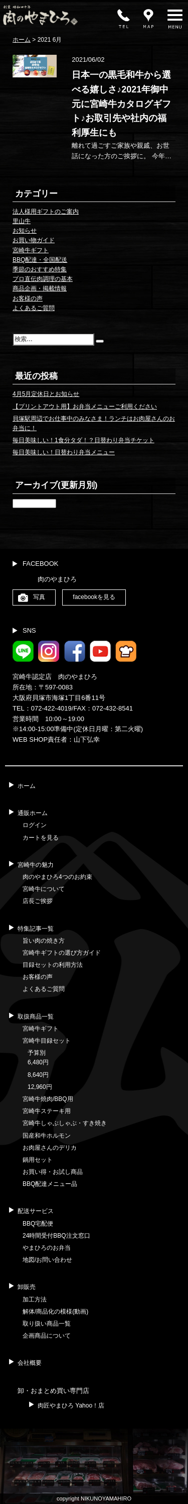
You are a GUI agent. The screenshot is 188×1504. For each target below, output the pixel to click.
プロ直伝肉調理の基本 (43, 278)
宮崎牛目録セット (47, 1040)
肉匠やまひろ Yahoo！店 (71, 1405)
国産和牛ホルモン (47, 1135)
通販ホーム (33, 813)
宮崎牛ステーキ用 (47, 1111)
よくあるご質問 (34, 308)
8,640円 (38, 1074)
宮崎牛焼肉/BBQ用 (48, 1098)
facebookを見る (94, 596)
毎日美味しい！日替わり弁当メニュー (64, 452)
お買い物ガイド (34, 240)
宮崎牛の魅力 (36, 864)
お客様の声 (28, 298)
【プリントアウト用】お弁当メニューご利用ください (85, 406)
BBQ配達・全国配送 (40, 259)
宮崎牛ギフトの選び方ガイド (62, 952)
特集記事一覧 (36, 928)
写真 (39, 596)
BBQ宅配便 (38, 1223)
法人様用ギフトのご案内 (46, 211)
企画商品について (47, 1335)
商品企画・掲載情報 (40, 288)
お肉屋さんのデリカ (50, 1147)
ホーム (27, 785)
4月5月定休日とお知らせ (46, 393)
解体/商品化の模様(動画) (55, 1311)
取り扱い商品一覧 (47, 1323)
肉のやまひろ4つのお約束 (57, 876)
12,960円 (40, 1086)
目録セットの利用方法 (53, 964)
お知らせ (25, 230)
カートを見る (41, 837)
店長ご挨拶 (38, 901)
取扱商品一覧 (36, 1016)
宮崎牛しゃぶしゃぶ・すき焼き (65, 1123)
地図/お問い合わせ (47, 1259)
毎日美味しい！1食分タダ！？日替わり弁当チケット (83, 440)
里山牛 (22, 221)
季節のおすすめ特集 (40, 269)
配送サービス (36, 1211)
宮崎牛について (44, 888)
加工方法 (35, 1299)
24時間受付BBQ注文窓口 (56, 1235)
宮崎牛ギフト (31, 250)
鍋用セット (38, 1159)
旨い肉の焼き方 (44, 940)
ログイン (35, 825)
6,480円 (38, 1062)
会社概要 (30, 1362)
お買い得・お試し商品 (53, 1171)
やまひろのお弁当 (47, 1247)
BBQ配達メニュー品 (50, 1183)
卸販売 (27, 1286)
